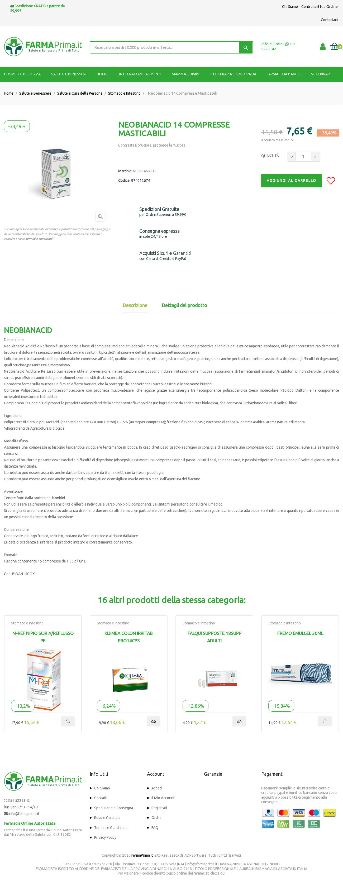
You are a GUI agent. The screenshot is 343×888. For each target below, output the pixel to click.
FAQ (154, 828)
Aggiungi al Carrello (291, 180)
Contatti (100, 798)
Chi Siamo (290, 6)
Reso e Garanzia (107, 818)
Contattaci (329, 20)
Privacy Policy (105, 837)
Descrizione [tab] (135, 305)
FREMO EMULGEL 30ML (300, 633)
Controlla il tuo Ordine (319, 6)
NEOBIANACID (144, 171)
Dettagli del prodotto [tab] (184, 305)
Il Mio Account (163, 798)
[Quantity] (303, 156)
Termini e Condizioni (110, 828)
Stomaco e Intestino (27, 623)
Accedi (157, 788)
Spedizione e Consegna (113, 808)
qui (222, 873)
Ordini (156, 818)
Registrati (159, 808)
